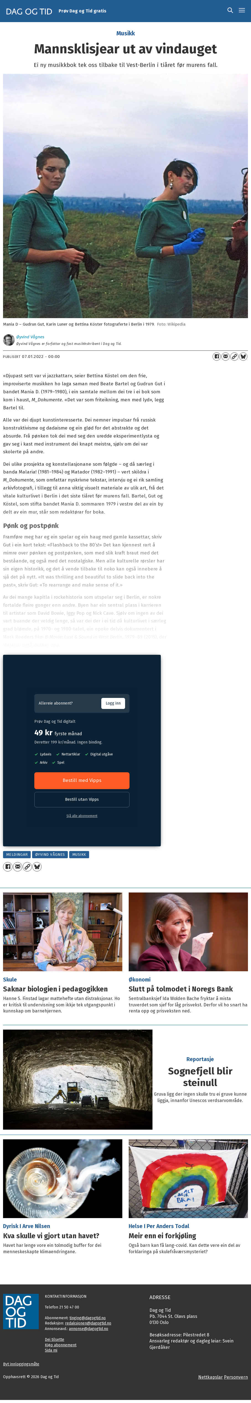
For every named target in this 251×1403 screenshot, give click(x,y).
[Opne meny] (242, 11)
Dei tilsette (54, 1339)
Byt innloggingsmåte (21, 1364)
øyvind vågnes (50, 854)
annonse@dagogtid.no (88, 1328)
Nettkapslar (210, 1377)
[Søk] (230, 11)
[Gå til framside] (29, 11)
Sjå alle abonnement (81, 816)
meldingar (17, 854)
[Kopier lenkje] (234, 356)
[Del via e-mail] (225, 356)
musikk (79, 854)
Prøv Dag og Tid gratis (82, 11)
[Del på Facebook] (217, 356)
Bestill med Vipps (82, 780)
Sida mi (51, 1350)
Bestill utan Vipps (82, 799)
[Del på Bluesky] (243, 356)
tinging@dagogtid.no (87, 1318)
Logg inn (113, 703)
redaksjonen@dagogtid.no (88, 1323)
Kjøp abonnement (60, 1345)
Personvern (236, 1377)
